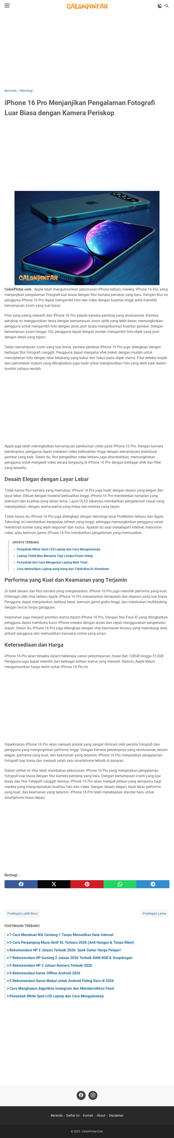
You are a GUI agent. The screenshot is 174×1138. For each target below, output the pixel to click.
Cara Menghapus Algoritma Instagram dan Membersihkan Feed (62, 988)
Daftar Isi (72, 1115)
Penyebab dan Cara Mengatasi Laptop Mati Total (52, 562)
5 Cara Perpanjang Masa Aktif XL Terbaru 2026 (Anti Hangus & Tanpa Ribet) (72, 942)
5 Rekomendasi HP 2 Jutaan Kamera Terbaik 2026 (51, 965)
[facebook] (21, 884)
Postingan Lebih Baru (22, 913)
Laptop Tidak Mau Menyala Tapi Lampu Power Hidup (55, 556)
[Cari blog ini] (166, 6)
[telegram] (152, 884)
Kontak (88, 1115)
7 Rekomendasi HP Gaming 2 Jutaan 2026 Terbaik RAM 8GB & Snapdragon (71, 958)
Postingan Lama (154, 913)
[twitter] (54, 884)
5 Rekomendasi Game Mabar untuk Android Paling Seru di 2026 (62, 981)
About (101, 1115)
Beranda (57, 1115)
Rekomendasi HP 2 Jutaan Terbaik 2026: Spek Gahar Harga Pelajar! (65, 950)
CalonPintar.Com (92, 1131)
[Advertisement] (87, 50)
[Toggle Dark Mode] (160, 6)
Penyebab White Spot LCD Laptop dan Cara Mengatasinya (58, 549)
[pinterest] (87, 884)
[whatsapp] (120, 884)
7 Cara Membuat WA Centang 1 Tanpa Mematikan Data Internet (62, 935)
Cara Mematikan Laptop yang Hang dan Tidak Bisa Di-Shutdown (63, 569)
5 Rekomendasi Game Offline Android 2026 (45, 973)
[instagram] (92, 1095)
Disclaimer (116, 1115)
